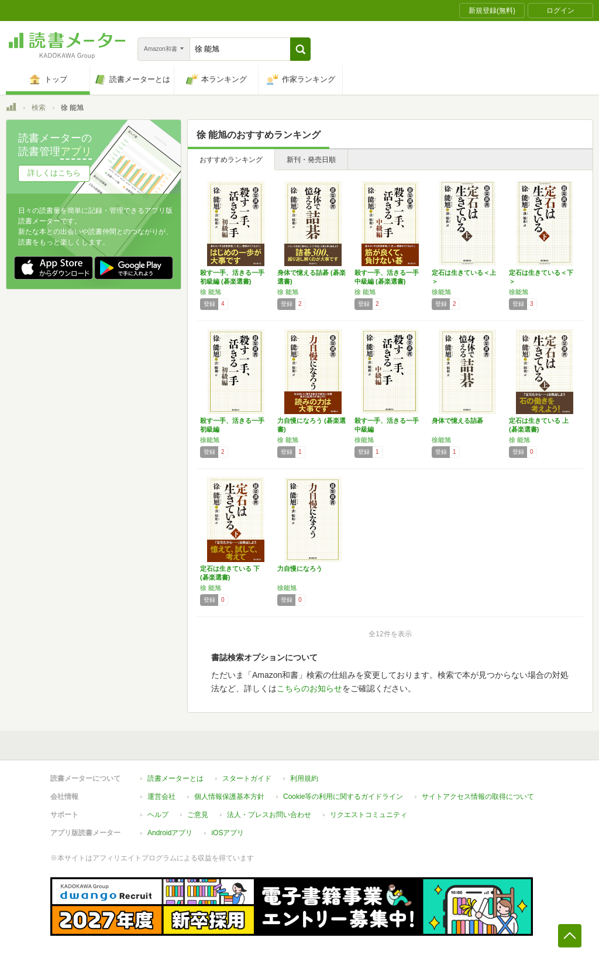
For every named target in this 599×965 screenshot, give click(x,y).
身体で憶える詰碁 (457, 420)
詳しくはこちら (54, 172)
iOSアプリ (227, 832)
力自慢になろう (299, 568)
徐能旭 (441, 291)
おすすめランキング (231, 160)
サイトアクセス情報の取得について (478, 796)
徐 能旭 (210, 291)
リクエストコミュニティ (368, 814)
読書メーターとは (175, 778)
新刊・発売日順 (311, 160)
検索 (39, 108)
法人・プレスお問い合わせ (269, 814)
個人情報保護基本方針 (229, 796)
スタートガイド (246, 778)
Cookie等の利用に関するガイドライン (343, 796)
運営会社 (161, 796)
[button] (300, 49)
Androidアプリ (169, 832)
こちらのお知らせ (309, 688)
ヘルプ (157, 814)
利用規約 (304, 778)
